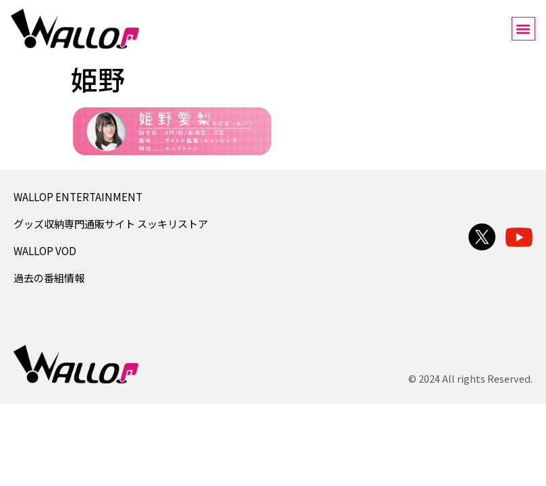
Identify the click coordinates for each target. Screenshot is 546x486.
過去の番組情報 (48, 277)
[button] (523, 28)
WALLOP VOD (44, 250)
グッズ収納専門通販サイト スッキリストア (110, 223)
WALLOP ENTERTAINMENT (77, 196)
